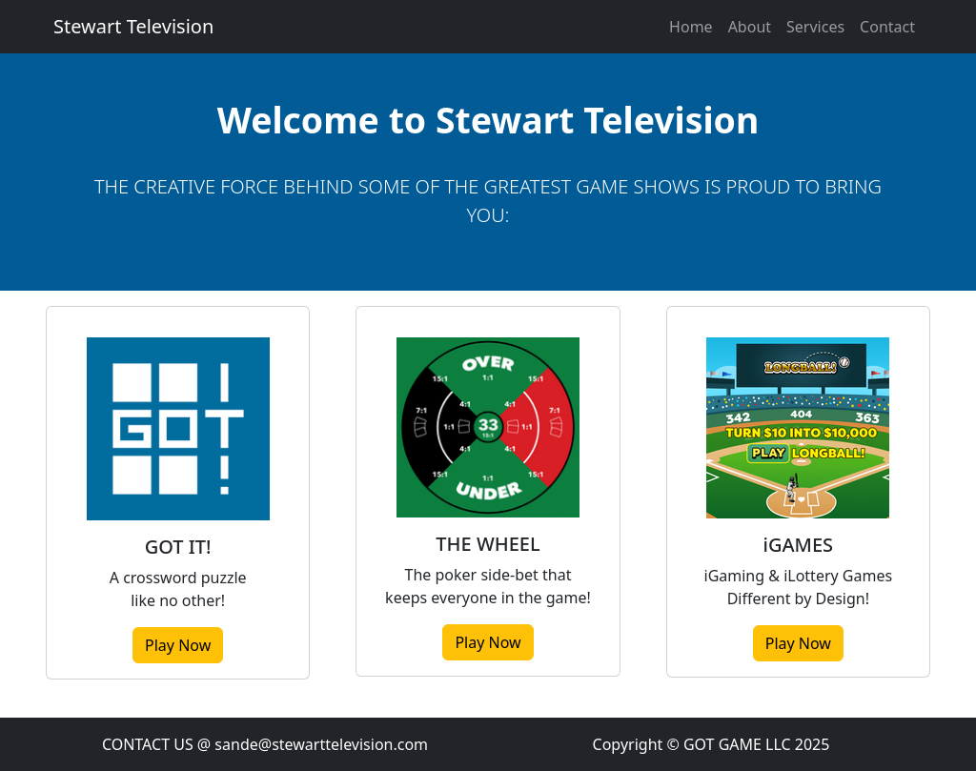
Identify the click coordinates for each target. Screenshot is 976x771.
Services (815, 26)
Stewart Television (133, 26)
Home (691, 26)
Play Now (178, 645)
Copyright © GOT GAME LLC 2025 (711, 744)
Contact (887, 26)
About (749, 26)
